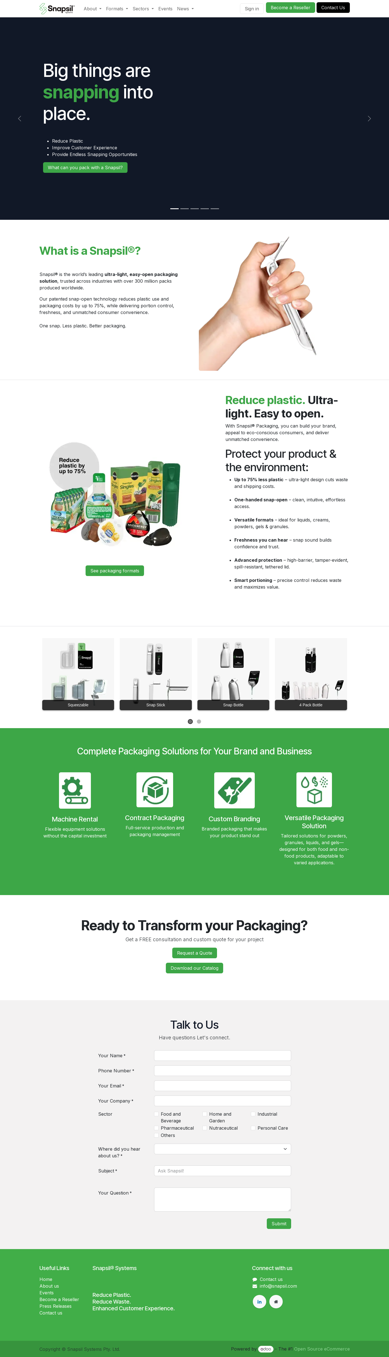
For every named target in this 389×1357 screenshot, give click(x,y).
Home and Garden (220, 1117)
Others (168, 1135)
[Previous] (19, 118)
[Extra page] (276, 1301)
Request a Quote (194, 953)
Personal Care (273, 1128)
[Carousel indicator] (174, 209)
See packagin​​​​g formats (114, 571)
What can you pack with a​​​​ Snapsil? (85, 167)
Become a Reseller (290, 7)
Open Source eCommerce (322, 1349)
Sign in (252, 8)
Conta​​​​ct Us (333, 7)
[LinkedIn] (259, 1301)
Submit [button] (279, 1223)
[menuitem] (92, 8)
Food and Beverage (171, 1117)
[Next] (369, 118)
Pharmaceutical (177, 1128)
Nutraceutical (223, 1128)
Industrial (267, 1114)
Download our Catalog (194, 968)
